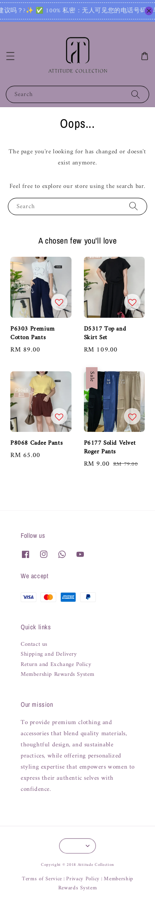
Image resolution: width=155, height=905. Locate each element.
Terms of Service (42, 879)
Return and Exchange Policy (56, 665)
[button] (10, 56)
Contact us (34, 644)
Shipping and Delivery (49, 654)
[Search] (135, 94)
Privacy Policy (83, 879)
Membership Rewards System (58, 675)
